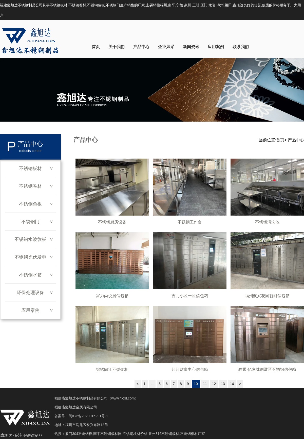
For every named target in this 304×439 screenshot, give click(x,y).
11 (205, 384)
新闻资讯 (191, 47)
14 (232, 384)
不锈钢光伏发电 (30, 257)
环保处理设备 (30, 292)
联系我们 (241, 47)
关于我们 (116, 47)
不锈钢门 (30, 221)
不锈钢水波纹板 (30, 239)
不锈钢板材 (30, 168)
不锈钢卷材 (30, 186)
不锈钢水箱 (30, 274)
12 (214, 384)
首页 (96, 47)
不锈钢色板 (30, 203)
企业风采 (166, 47)
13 (223, 384)
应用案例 (216, 47)
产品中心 (141, 47)
